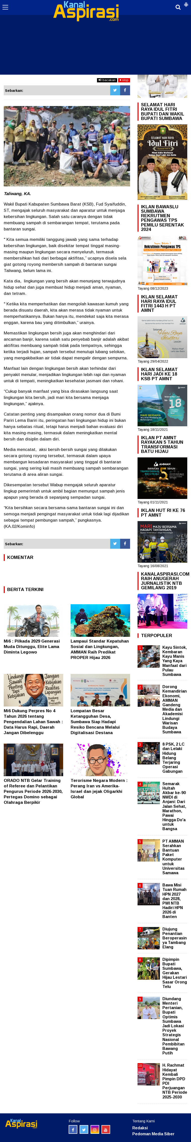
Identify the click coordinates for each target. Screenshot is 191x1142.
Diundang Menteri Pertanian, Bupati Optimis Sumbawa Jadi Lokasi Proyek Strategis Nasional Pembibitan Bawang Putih (173, 1026)
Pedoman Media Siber (153, 1134)
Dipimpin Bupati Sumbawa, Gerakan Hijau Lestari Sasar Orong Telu (174, 973)
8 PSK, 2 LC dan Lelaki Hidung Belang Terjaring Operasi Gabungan (173, 757)
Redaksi (140, 1128)
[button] (186, 2)
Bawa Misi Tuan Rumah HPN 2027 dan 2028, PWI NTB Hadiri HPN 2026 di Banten (174, 901)
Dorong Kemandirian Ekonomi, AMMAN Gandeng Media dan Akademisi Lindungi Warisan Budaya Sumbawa (174, 709)
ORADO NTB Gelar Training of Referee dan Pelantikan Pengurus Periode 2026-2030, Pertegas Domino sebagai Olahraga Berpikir (33, 791)
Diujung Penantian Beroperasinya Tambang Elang (174, 938)
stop (124, 80)
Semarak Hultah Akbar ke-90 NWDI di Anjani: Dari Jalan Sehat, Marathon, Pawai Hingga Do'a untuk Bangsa (174, 806)
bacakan (107, 80)
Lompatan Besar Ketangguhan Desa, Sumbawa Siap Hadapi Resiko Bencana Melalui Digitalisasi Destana (95, 721)
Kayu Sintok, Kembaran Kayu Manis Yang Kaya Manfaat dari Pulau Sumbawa (174, 661)
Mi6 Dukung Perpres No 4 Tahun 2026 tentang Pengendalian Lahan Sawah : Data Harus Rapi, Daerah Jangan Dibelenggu (33, 721)
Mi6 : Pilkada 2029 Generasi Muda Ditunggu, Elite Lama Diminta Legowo (32, 646)
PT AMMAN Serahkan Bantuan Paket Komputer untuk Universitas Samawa (173, 857)
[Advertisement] (95, 37)
